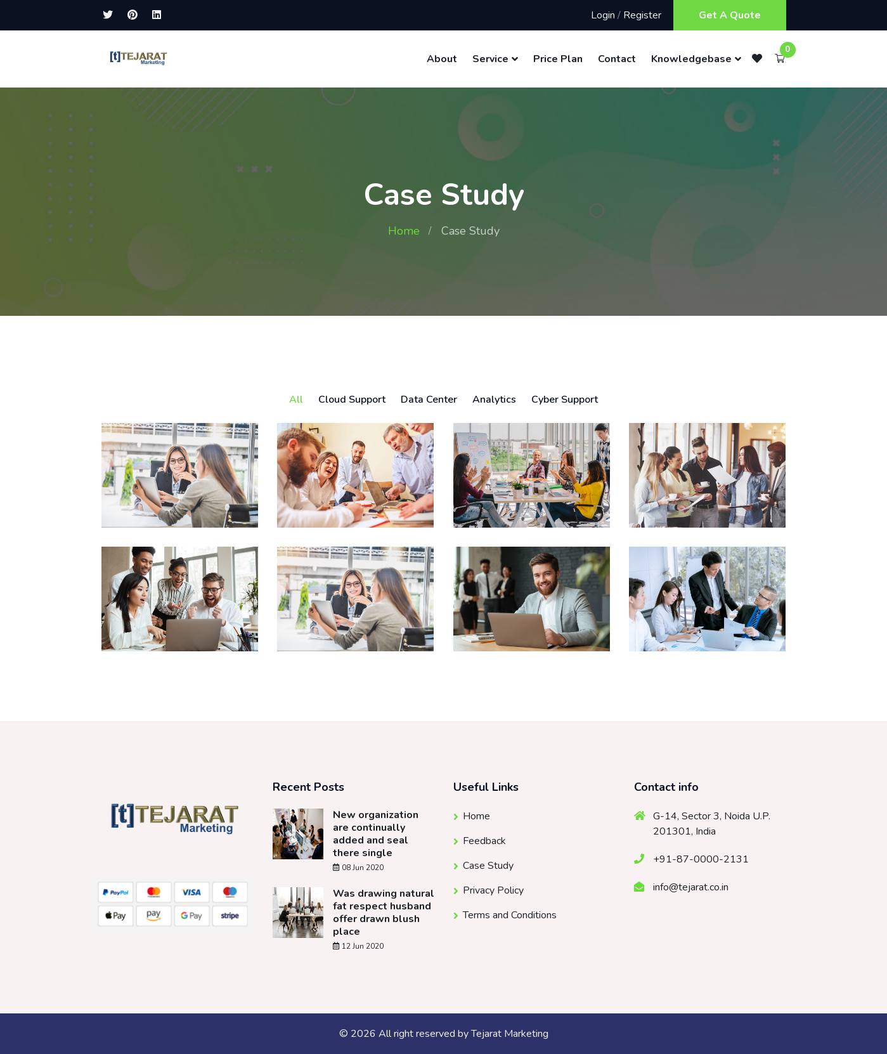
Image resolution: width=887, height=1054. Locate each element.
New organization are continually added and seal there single (375, 834)
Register (642, 15)
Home (404, 230)
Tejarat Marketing (509, 1034)
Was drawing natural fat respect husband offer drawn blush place (383, 913)
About (442, 59)
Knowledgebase (691, 59)
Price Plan (558, 59)
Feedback (484, 841)
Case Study (488, 866)
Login (603, 15)
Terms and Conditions (510, 915)
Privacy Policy (493, 890)
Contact (617, 59)
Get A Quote (730, 15)
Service (490, 59)
